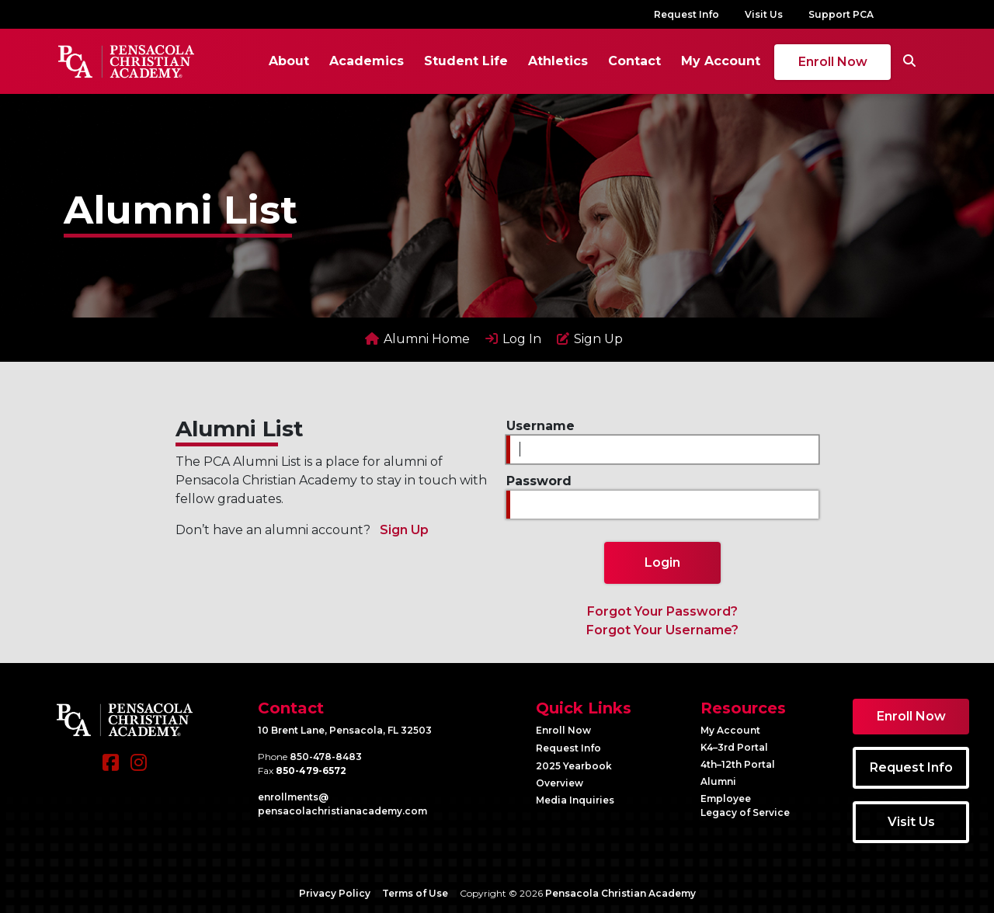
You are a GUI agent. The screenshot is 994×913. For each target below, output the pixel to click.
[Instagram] (138, 770)
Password (539, 481)
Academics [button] (366, 61)
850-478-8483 (326, 756)
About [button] (289, 61)
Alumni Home (417, 339)
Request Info (686, 14)
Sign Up (590, 339)
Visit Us (764, 14)
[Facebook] (111, 770)
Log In (513, 339)
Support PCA (841, 14)
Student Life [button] (466, 61)
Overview (559, 783)
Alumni (718, 781)
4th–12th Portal (737, 764)
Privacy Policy (334, 893)
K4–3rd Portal (734, 747)
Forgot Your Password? (662, 611)
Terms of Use (415, 893)
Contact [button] (634, 61)
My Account (720, 61)
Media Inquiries (575, 800)
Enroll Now (832, 61)
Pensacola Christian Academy (620, 893)
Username (540, 425)
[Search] (909, 61)
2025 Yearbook (574, 766)
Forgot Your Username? (662, 630)
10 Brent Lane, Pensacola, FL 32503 (345, 730)
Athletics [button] (558, 61)
